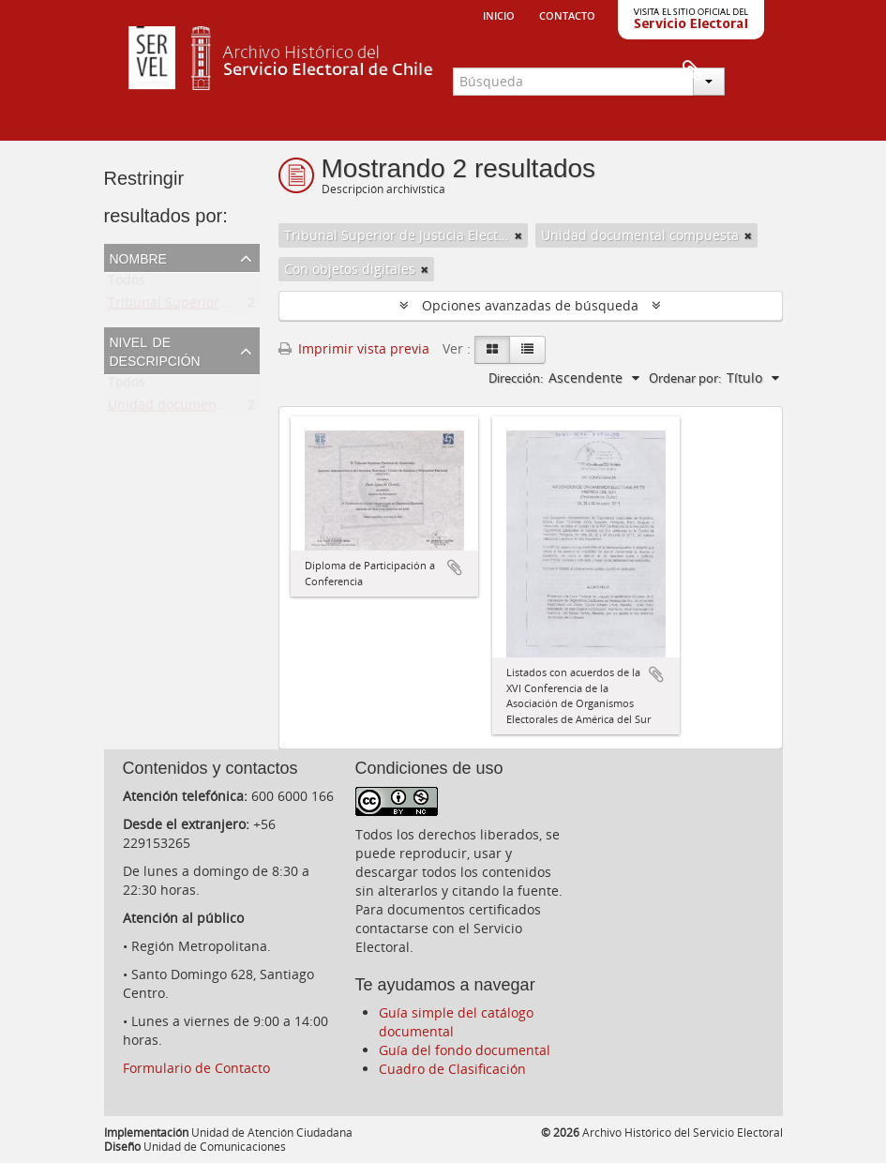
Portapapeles (750, 71)
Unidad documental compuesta (207, 408)
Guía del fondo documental (464, 1050)
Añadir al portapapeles (454, 567)
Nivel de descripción (155, 350)
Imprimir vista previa (353, 348)
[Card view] (492, 350)
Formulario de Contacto (196, 1068)
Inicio (499, 14)
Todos (126, 284)
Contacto (567, 14)
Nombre (138, 257)
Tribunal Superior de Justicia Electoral (227, 306)
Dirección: (515, 378)
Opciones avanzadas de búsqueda (530, 305)
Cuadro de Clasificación (452, 1069)
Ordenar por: (685, 378)
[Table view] (527, 350)
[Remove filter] (518, 235)
